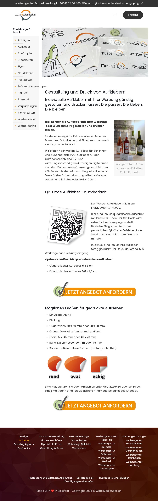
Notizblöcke (25, 73)
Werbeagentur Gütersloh (106, 452)
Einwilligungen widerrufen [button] (79, 481)
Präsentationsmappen (27, 86)
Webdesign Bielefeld (79, 444)
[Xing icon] (141, 3)
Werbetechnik (27, 126)
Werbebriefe (79, 448)
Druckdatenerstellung (51, 436)
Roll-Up (22, 93)
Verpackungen (27, 106)
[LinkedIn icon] (134, 3)
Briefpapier (25, 53)
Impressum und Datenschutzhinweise (50, 477)
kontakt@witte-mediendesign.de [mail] (106, 3)
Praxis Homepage (79, 436)
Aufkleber (24, 47)
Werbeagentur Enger (134, 436)
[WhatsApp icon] (130, 3)
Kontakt (133, 15)
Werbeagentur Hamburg (134, 463)
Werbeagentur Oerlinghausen (134, 449)
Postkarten (25, 79)
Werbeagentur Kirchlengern (106, 467)
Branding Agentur (24, 444)
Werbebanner (27, 119)
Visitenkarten (26, 112)
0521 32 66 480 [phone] (71, 3)
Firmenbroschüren (51, 440)
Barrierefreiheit (85, 477)
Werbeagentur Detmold (106, 445)
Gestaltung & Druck (51, 448)
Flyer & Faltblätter (51, 444)
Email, (55, 391)
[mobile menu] (114, 14)
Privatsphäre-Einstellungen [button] (113, 477)
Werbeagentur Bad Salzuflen (106, 438)
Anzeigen (24, 40)
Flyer (21, 66)
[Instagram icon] (138, 3)
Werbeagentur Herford (106, 459)
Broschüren (25, 60)
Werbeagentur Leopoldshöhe (134, 442)
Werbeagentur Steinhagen (134, 456)
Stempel (23, 99)
